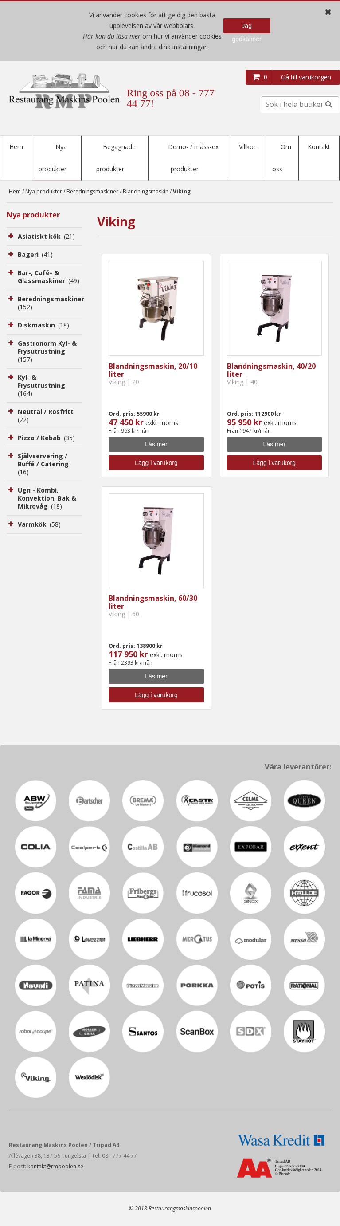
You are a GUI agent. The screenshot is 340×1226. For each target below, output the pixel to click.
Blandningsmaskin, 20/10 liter (153, 371)
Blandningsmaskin (145, 192)
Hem (16, 146)
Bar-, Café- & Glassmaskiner (48, 277)
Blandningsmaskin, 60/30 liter (153, 603)
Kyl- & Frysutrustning (42, 386)
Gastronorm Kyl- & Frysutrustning (47, 352)
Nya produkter (43, 192)
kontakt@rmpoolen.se (55, 1167)
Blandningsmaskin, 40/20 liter (271, 371)
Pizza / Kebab (46, 438)
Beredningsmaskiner (92, 192)
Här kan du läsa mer (112, 36)
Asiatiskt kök (46, 237)
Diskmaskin (43, 326)
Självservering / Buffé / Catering (44, 465)
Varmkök (39, 525)
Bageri (35, 255)
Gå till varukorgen (306, 77)
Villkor (247, 146)
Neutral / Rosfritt (46, 416)
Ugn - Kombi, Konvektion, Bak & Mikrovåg (47, 499)
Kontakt (319, 146)
